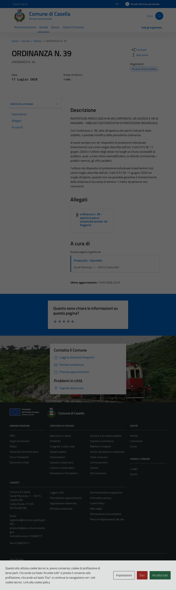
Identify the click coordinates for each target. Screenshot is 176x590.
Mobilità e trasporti (100, 446)
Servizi (55, 27)
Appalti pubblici (58, 452)
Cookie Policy (97, 503)
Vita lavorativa (98, 473)
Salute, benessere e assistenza (107, 452)
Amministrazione (25, 27)
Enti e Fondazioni (19, 457)
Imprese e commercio (102, 441)
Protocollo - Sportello (88, 260)
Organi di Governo (20, 441)
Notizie (134, 436)
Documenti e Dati (19, 462)
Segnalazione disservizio (63, 503)
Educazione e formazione (63, 473)
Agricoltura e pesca (60, 436)
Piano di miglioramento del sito (107, 519)
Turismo (94, 468)
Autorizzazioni (57, 457)
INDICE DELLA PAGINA (34, 104)
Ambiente (55, 441)
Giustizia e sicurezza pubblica (106, 436)
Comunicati (136, 441)
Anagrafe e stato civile (62, 446)
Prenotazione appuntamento (66, 498)
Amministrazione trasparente (106, 492)
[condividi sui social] (138, 49)
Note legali (96, 509)
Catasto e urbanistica (61, 462)
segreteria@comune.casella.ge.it (28, 520)
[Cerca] (159, 16)
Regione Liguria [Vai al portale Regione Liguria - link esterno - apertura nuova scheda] (20, 4)
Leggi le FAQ (57, 492)
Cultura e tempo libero (62, 468)
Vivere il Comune (73, 27)
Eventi (133, 474)
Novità (43, 27)
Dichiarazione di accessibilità (105, 514)
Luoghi (134, 469)
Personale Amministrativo (24, 452)
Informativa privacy (100, 498)
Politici (13, 446)
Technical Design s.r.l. (32, 580)
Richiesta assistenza (61, 509)
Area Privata (16, 559)
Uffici (12, 436)
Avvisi (133, 446)
